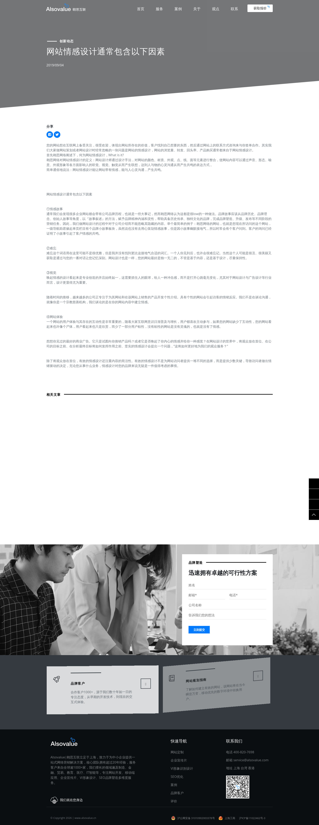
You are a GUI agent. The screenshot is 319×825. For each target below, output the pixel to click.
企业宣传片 (179, 760)
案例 (178, 8)
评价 (174, 801)
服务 (159, 8)
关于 (197, 8)
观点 (215, 8)
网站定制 (177, 752)
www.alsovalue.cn (85, 818)
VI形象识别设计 (182, 768)
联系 (234, 8)
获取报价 (261, 8)
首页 (140, 8)
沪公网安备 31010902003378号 (196, 818)
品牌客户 (177, 793)
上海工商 (230, 818)
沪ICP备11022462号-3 (252, 818)
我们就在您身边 (67, 800)
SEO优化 (177, 776)
